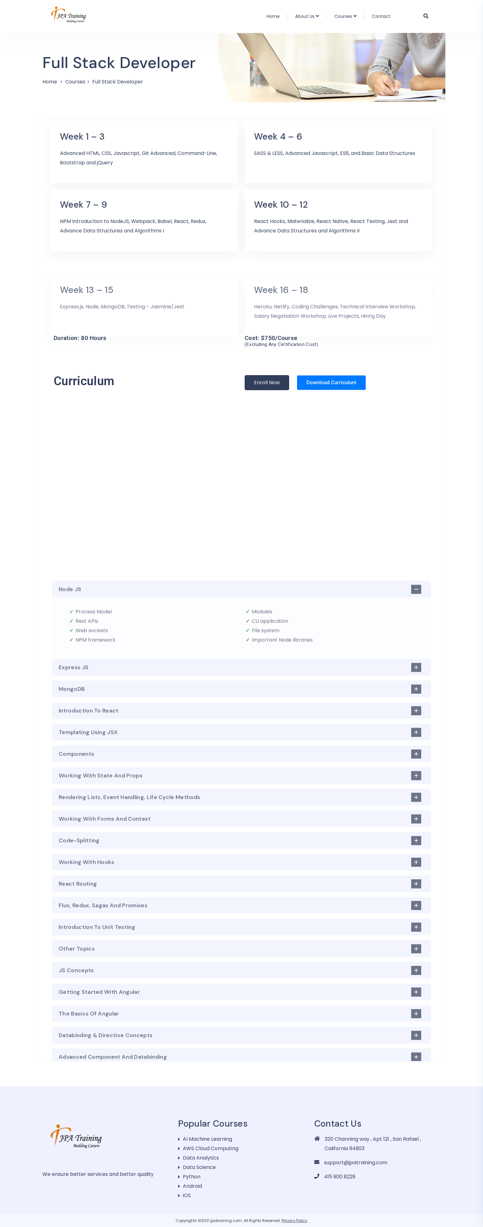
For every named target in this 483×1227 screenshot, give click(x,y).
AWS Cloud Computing (210, 1148)
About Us (305, 16)
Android (192, 1186)
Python (191, 1176)
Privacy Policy (294, 1220)
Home (273, 16)
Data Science (199, 1167)
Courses (343, 16)
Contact (381, 16)
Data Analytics (201, 1157)
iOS (187, 1195)
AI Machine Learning (207, 1139)
